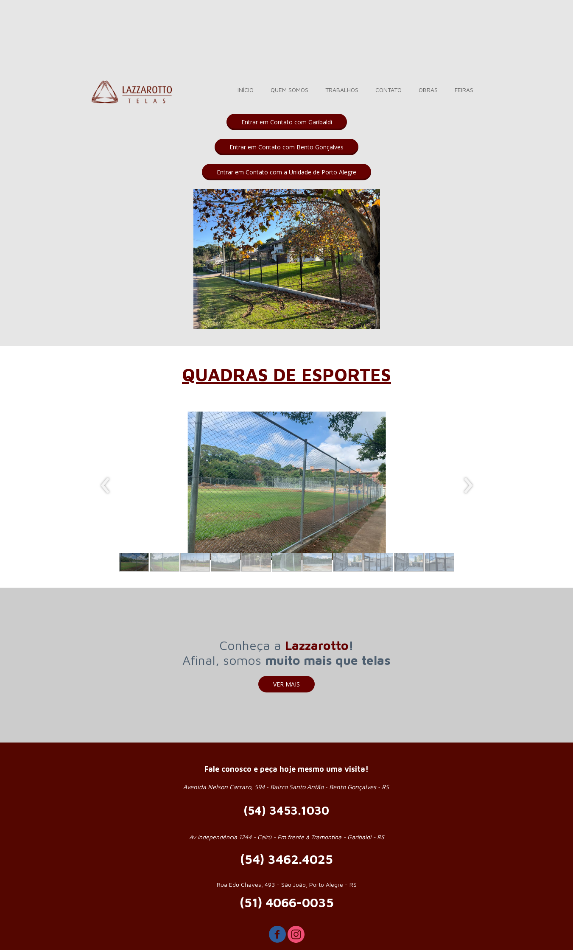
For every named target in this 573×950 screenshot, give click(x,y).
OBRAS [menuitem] (428, 89)
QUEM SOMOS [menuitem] (289, 89)
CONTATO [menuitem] (388, 89)
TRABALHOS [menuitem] (341, 89)
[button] (286, 122)
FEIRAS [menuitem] (464, 89)
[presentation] (105, 486)
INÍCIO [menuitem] (246, 89)
